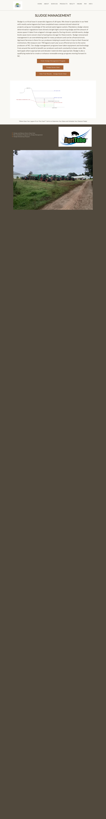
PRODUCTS (63, 4)
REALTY (72, 4)
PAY (85, 4)
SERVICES (54, 4)
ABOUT (46, 4)
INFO (90, 4)
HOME (40, 4)
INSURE (79, 4)
